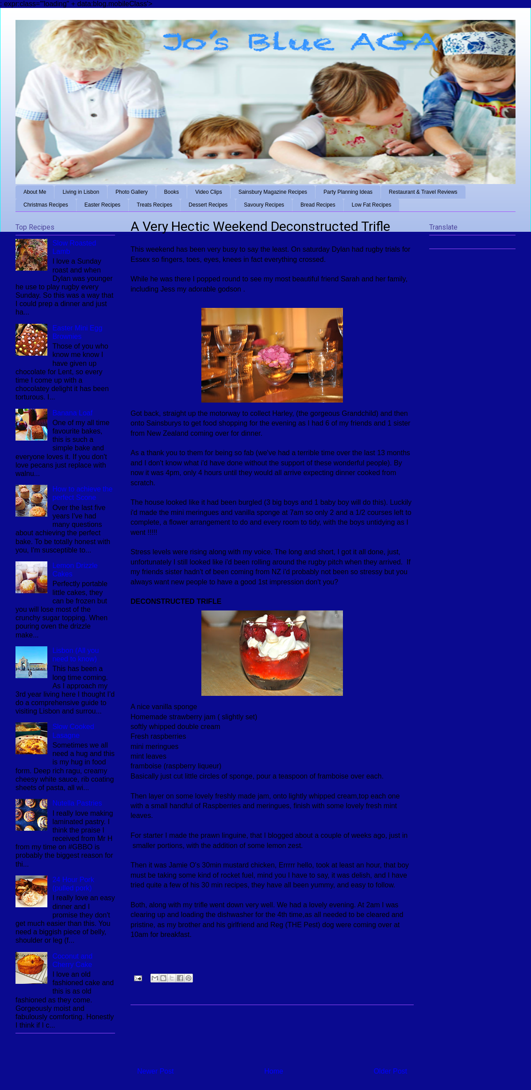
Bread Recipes (317, 205)
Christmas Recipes (45, 205)
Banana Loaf (72, 413)
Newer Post (155, 1071)
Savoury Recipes (264, 205)
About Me (34, 192)
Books (171, 192)
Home (273, 1071)
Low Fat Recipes (371, 205)
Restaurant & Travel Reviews (423, 192)
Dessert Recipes (208, 205)
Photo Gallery (131, 192)
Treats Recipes (154, 205)
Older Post (390, 1071)
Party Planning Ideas (348, 192)
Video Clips (208, 192)
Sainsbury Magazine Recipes (273, 192)
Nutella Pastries (77, 803)
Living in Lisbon (80, 192)
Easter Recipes (102, 205)
